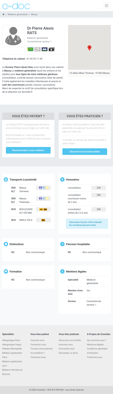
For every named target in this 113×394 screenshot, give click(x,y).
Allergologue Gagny (11, 344)
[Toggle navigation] (106, 6)
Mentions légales (95, 344)
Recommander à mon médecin (28, 150)
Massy (34, 14)
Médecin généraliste (18, 14)
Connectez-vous (38, 344)
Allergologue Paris (11, 340)
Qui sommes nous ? (96, 340)
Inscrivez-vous (37, 340)
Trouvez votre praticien (41, 348)
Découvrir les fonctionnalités (85, 151)
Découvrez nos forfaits (70, 340)
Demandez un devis (68, 353)
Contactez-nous (94, 357)
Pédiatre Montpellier (12, 348)
